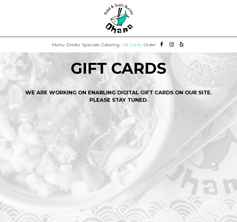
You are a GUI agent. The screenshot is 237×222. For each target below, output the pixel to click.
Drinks (73, 44)
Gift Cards (131, 44)
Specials (90, 44)
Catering (110, 44)
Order (149, 44)
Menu (58, 44)
